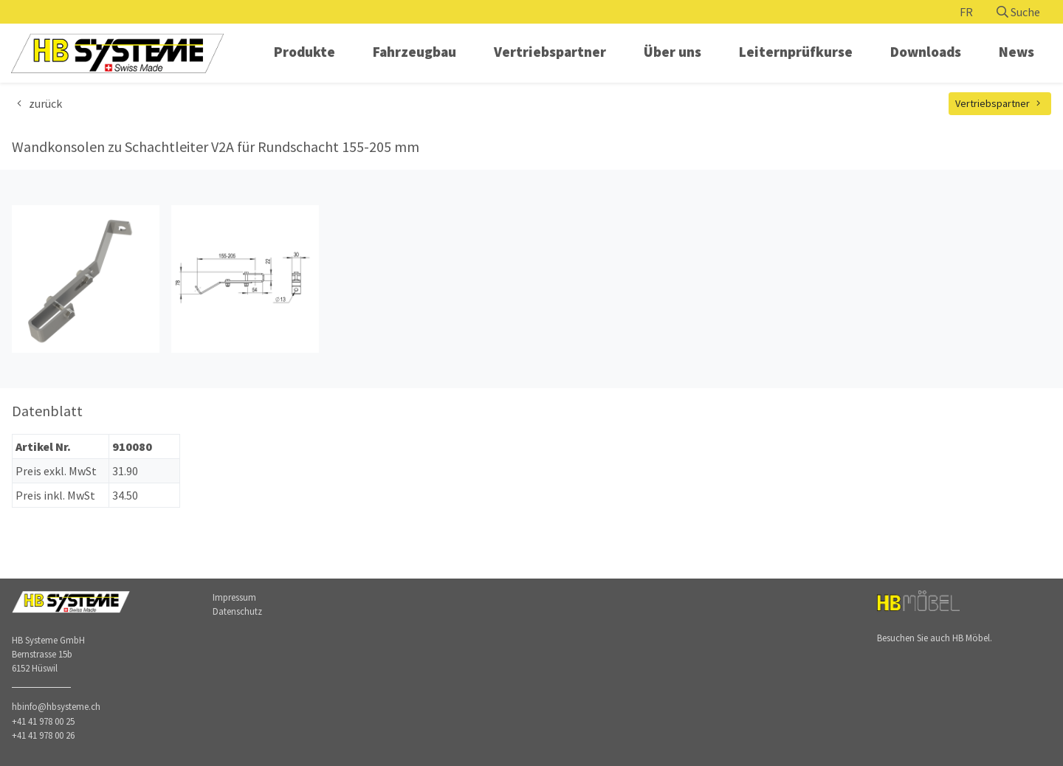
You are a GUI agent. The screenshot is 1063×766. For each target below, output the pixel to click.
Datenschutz (237, 611)
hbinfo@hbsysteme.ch (56, 706)
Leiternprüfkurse (796, 52)
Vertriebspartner (550, 52)
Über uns (672, 52)
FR (966, 11)
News (1016, 52)
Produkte (304, 52)
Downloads (925, 52)
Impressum (234, 597)
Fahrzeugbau (414, 52)
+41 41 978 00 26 (43, 735)
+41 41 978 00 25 (43, 721)
